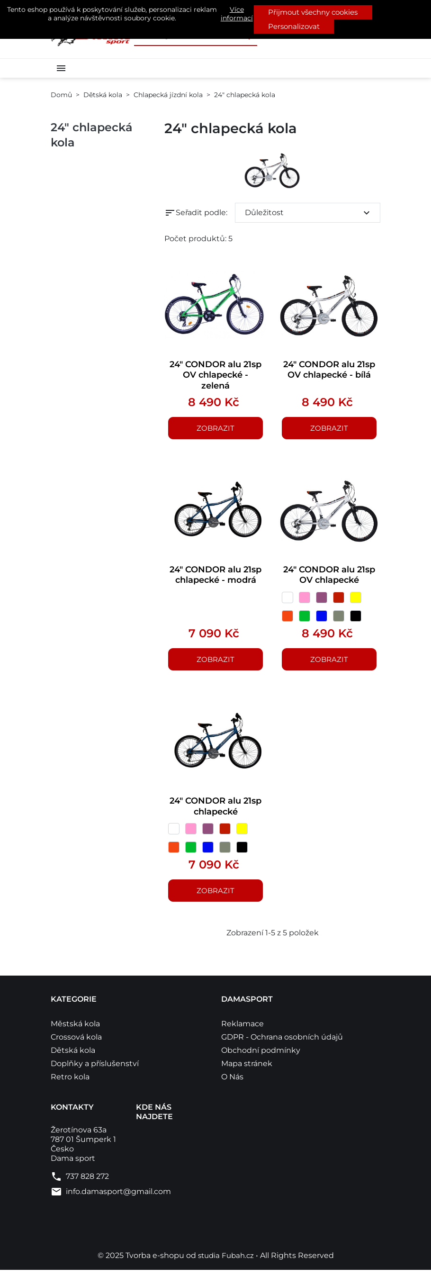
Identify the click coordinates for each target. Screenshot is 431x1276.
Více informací (237, 13)
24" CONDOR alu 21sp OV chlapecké (329, 577)
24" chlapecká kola (92, 133)
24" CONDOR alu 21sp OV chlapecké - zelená (216, 374)
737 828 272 (87, 1182)
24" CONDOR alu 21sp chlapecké (215, 811)
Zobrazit (215, 429)
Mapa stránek (246, 1069)
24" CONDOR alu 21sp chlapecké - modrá (215, 583)
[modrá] (321, 619)
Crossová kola (76, 1043)
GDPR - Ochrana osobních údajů (282, 1043)
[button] (63, 67)
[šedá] (338, 619)
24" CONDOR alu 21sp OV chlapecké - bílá (329, 374)
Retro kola (70, 1082)
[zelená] (304, 619)
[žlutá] (355, 601)
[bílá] (287, 601)
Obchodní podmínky (260, 1056)
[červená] (338, 601)
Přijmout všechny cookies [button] (313, 12)
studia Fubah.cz (227, 1261)
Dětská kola (73, 1056)
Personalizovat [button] (294, 26)
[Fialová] (321, 601)
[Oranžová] (287, 619)
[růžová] (304, 601)
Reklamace (242, 1029)
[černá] (355, 619)
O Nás (232, 1082)
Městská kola (75, 1029)
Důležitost (308, 211)
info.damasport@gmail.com (118, 1197)
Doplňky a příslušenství (95, 1069)
